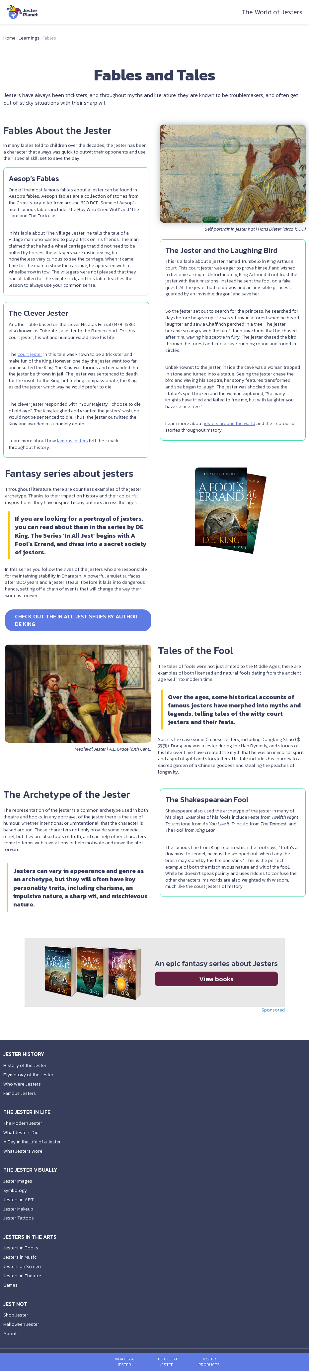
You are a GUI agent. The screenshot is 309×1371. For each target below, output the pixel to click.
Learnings (29, 38)
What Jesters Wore (22, 1151)
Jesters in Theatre (22, 1275)
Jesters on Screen (22, 1266)
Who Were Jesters (22, 1084)
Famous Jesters (19, 1093)
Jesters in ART (18, 1199)
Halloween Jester (21, 1324)
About (10, 1333)
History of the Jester (24, 1065)
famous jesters (74, 451)
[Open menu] (93, 1362)
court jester (31, 365)
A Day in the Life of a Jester (32, 1141)
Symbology (15, 1190)
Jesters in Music (20, 1257)
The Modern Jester (22, 1123)
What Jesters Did (21, 1132)
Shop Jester (15, 1315)
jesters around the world (231, 429)
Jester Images (17, 1181)
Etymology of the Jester (28, 1074)
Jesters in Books (20, 1247)
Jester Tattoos (18, 1217)
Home (9, 38)
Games (10, 1285)
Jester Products (209, 1362)
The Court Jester (167, 1362)
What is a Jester (124, 1362)
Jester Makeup (18, 1209)
